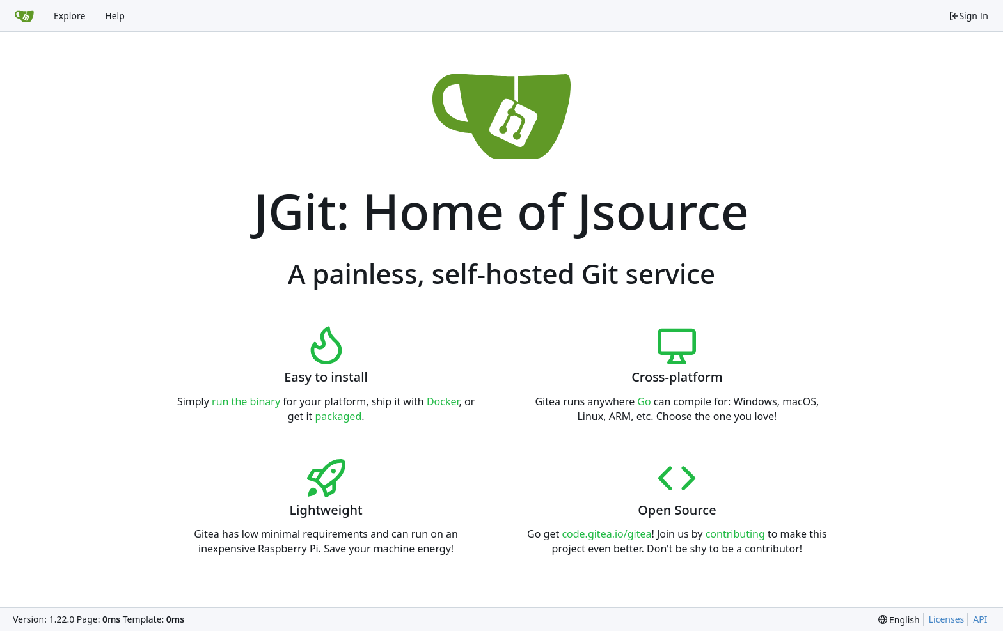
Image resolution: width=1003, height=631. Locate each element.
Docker (443, 401)
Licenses (947, 619)
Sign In (968, 16)
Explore (69, 16)
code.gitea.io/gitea (606, 534)
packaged (338, 416)
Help (115, 16)
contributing (735, 534)
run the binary (246, 401)
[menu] (899, 620)
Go (644, 401)
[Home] (24, 15)
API (980, 619)
